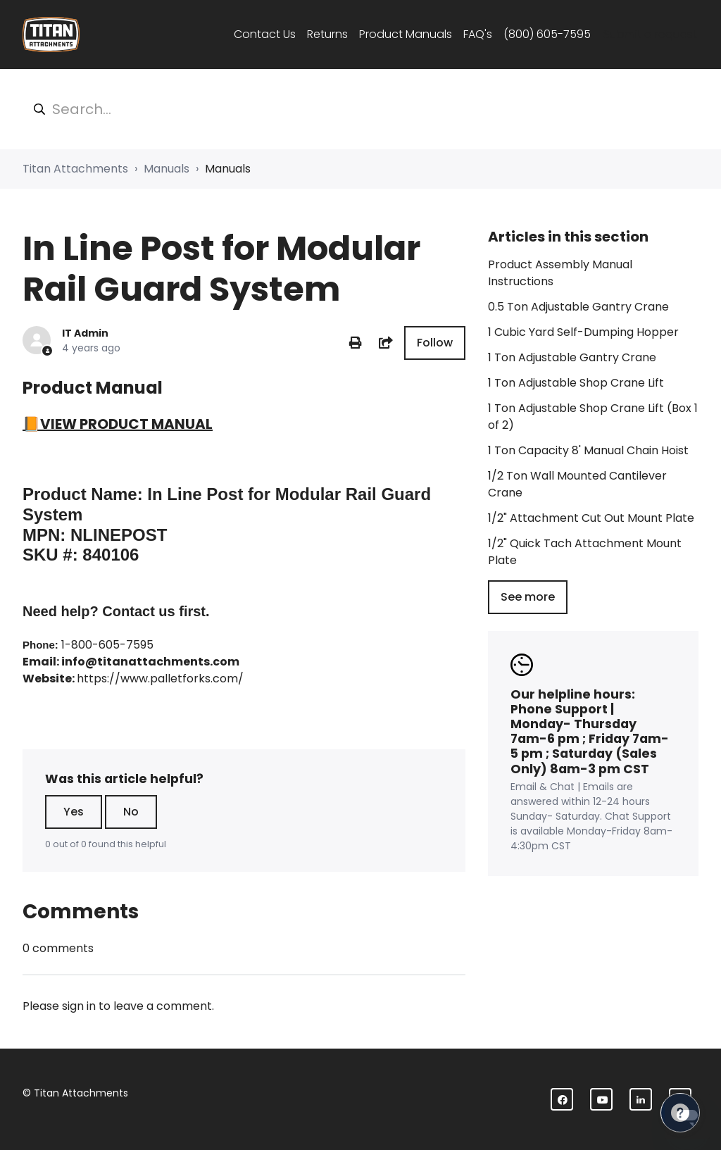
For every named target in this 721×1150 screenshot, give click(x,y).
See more (528, 597)
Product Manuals (405, 34)
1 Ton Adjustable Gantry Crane (572, 357)
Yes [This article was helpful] (73, 812)
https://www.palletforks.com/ (160, 678)
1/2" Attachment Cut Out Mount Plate (591, 518)
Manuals (166, 169)
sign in (79, 1006)
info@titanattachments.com (150, 662)
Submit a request (650, 34)
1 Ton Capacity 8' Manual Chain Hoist (588, 450)
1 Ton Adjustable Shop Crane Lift (576, 383)
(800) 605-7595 (547, 34)
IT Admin (85, 333)
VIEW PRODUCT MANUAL (126, 424)
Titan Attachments (75, 169)
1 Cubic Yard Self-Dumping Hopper (583, 332)
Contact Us (265, 34)
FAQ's (477, 34)
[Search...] (360, 109)
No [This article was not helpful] (131, 812)
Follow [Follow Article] (435, 343)
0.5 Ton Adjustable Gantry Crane (578, 307)
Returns (327, 34)
